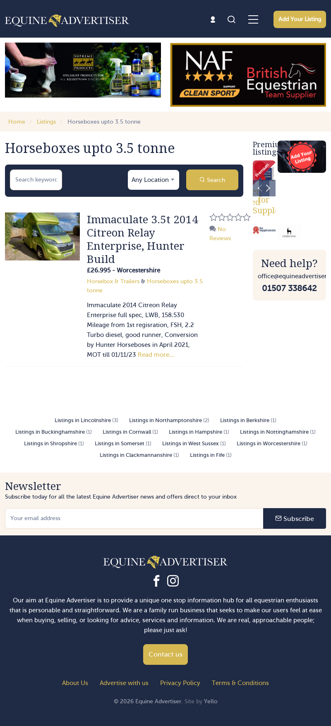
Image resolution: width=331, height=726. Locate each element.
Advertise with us (124, 683)
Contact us (165, 654)
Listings (46, 122)
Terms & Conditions (240, 683)
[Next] (267, 188)
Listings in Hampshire (199, 432)
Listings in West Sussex (194, 443)
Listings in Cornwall (130, 432)
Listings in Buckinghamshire (53, 432)
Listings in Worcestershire (272, 443)
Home (16, 122)
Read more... (156, 354)
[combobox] (153, 180)
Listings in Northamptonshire (169, 420)
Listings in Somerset (123, 443)
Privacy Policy (180, 683)
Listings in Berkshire (248, 420)
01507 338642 (289, 288)
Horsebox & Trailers (113, 281)
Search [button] (212, 180)
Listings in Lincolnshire (86, 420)
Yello (211, 701)
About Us (75, 683)
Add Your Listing (299, 19)
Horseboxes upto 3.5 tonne (104, 122)
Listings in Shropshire (54, 443)
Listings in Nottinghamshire (278, 432)
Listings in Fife (211, 455)
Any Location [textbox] (150, 180)
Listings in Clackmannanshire (139, 455)
